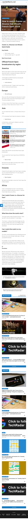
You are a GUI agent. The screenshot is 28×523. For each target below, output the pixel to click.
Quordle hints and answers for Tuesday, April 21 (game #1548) (14, 479)
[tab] (23, 295)
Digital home (5, 454)
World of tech (6, 6)
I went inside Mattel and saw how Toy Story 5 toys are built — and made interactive (13, 316)
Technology (5, 388)
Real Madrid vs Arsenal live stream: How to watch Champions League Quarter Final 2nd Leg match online (17, 141)
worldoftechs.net (9, 2)
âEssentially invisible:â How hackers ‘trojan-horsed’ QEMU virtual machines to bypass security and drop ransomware (12, 501)
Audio (3, 432)
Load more (14, 366)
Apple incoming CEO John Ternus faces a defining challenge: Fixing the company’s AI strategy (13, 391)
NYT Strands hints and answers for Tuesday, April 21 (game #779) (13, 457)
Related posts (23, 295)
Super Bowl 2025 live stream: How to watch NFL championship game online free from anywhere (18, 136)
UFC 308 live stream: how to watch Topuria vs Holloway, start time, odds (17, 145)
